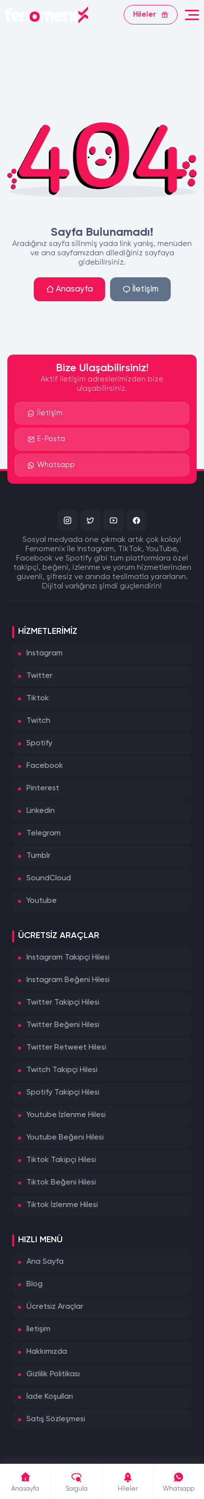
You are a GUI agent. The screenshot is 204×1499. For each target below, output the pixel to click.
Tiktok (37, 698)
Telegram (43, 833)
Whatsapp (51, 466)
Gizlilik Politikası (53, 1374)
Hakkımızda (46, 1352)
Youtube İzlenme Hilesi (66, 1115)
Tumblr (38, 856)
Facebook (44, 766)
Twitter (39, 676)
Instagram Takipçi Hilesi (68, 958)
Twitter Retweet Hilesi (66, 1048)
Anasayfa (69, 289)
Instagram (44, 653)
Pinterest (42, 788)
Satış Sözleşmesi (55, 1419)
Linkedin (40, 811)
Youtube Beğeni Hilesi (65, 1137)
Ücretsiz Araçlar (54, 1307)
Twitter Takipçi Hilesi (62, 1003)
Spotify (39, 743)
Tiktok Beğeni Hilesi (61, 1182)
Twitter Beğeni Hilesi (62, 1025)
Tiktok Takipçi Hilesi (61, 1160)
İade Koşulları (49, 1397)
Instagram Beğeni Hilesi (68, 980)
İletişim (140, 289)
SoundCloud (48, 878)
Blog (34, 1284)
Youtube (41, 901)
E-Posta (46, 440)
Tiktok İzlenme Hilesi (62, 1205)
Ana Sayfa (45, 1262)
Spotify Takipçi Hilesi (62, 1092)
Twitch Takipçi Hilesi (61, 1070)
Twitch (38, 721)
